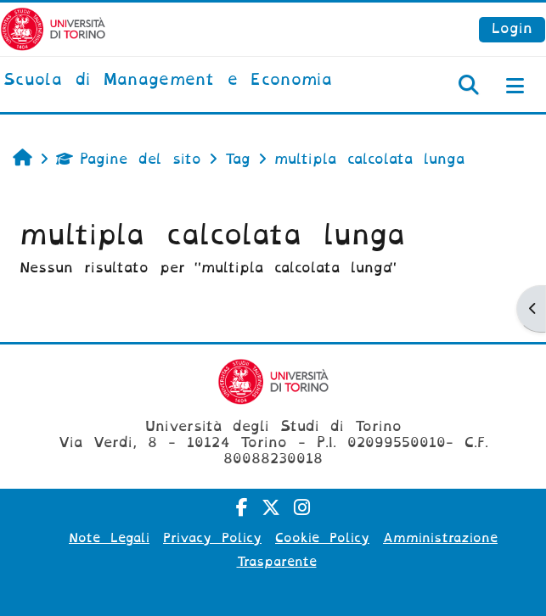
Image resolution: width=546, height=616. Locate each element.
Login (512, 28)
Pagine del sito (128, 159)
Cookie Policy (322, 538)
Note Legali (109, 538)
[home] (167, 80)
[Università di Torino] (53, 28)
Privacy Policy (212, 538)
